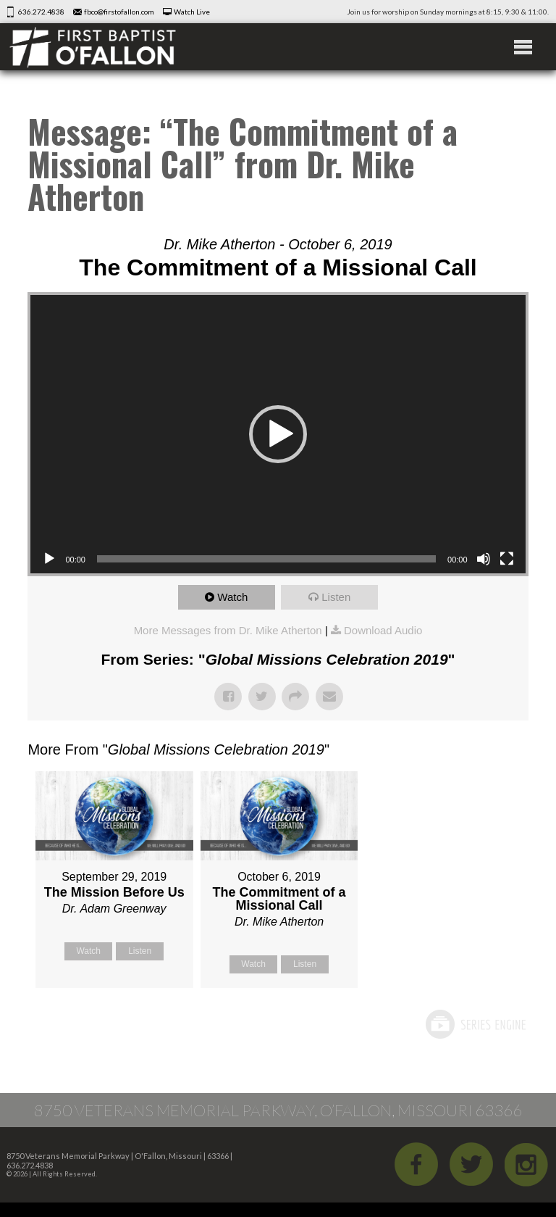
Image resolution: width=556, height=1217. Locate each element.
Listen (335, 597)
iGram (526, 1164)
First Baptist (93, 46)
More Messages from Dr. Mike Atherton (228, 630)
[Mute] (483, 559)
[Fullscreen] (507, 559)
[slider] (266, 558)
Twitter (471, 1164)
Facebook (416, 1164)
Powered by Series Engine (474, 1024)
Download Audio (383, 630)
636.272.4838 (41, 11)
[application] (277, 434)
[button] (278, 434)
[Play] (49, 559)
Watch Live (192, 11)
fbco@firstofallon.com (119, 11)
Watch (232, 597)
